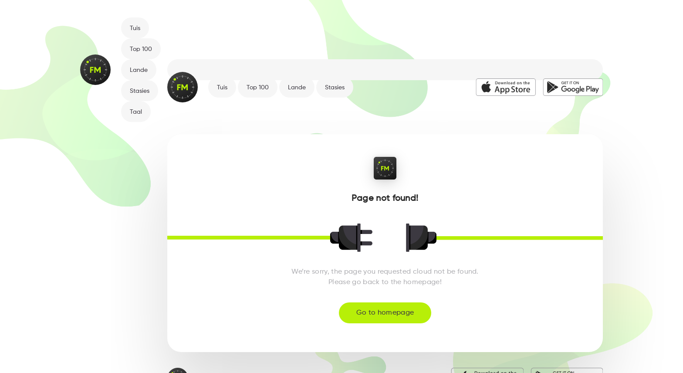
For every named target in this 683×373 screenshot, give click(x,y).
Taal (136, 112)
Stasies (139, 91)
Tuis (135, 28)
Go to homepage (385, 312)
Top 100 (141, 49)
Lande (139, 70)
